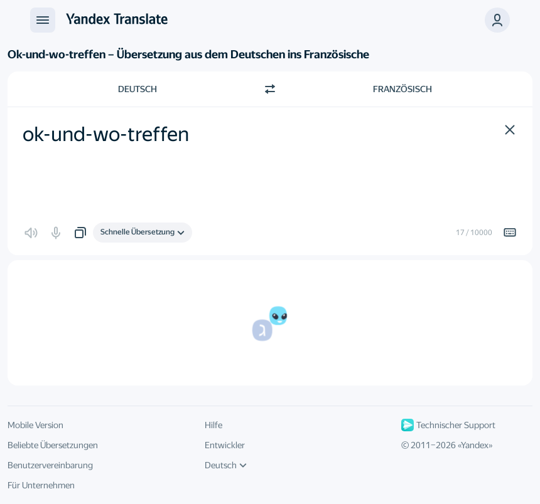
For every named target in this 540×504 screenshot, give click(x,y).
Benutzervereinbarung (50, 465)
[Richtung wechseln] (270, 89)
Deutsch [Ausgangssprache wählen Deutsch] (137, 89)
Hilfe (213, 425)
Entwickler (225, 445)
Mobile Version (35, 425)
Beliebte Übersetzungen (53, 445)
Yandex (475, 445)
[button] (497, 20)
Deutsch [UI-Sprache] (226, 465)
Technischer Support (448, 425)
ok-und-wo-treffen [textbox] (106, 134)
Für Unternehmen (41, 485)
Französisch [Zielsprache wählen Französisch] (402, 89)
